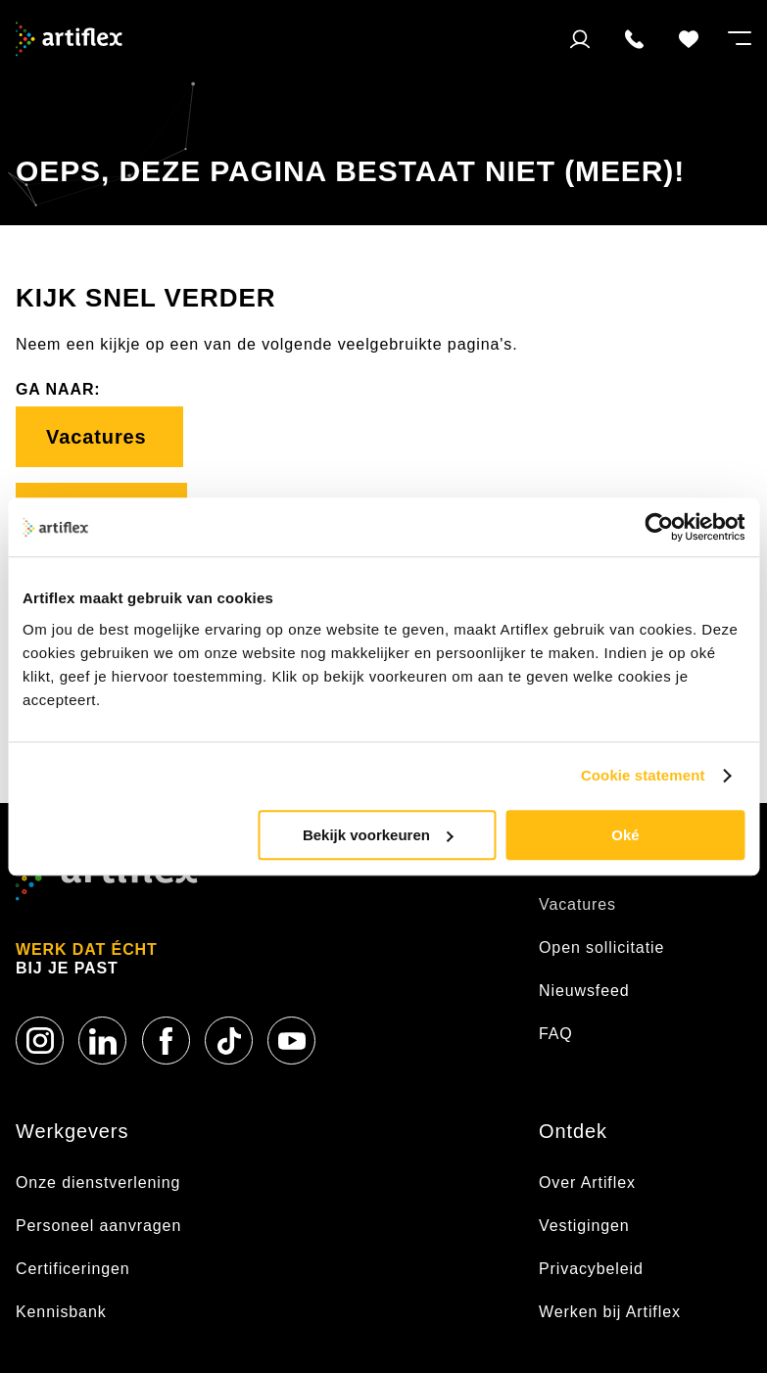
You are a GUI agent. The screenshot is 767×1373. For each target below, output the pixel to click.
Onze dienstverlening (98, 1182)
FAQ (556, 1033)
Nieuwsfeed (584, 990)
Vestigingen (584, 1225)
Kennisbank (61, 1311)
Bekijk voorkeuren (378, 835)
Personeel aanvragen (98, 1225)
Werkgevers (72, 1131)
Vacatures (99, 437)
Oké (625, 835)
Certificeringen (73, 1268)
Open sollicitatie (601, 947)
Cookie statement (643, 775)
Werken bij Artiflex (610, 1311)
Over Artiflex (590, 1182)
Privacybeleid (591, 1268)
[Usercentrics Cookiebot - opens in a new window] (658, 527)
